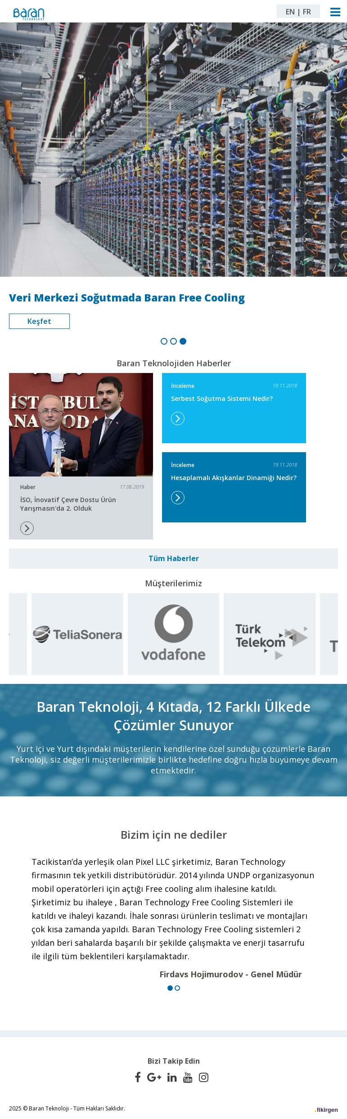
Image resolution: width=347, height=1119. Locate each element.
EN (290, 12)
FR (307, 12)
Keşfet (39, 321)
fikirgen (327, 1109)
